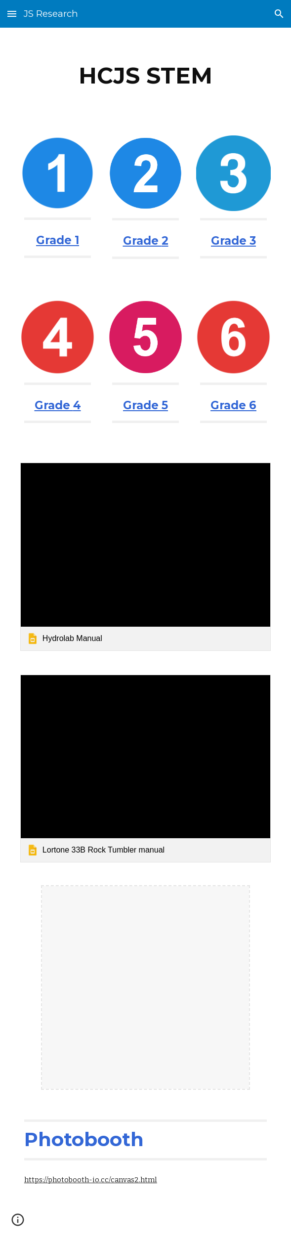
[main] (145, 75)
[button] (12, 13)
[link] (145, 556)
